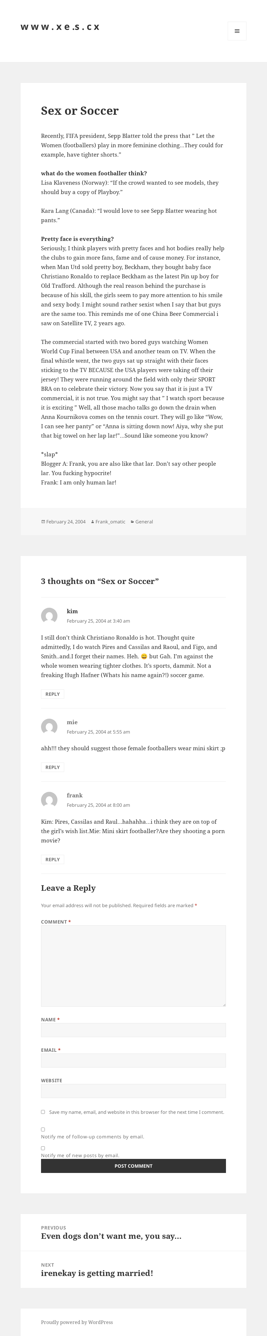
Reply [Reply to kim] (52, 694)
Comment (56, 922)
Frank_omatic (110, 521)
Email (51, 1050)
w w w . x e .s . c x (60, 26)
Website (51, 1080)
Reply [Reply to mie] (52, 767)
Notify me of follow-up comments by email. (92, 1136)
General (144, 521)
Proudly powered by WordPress (77, 1322)
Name (50, 1019)
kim (72, 611)
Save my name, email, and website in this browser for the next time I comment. (136, 1112)
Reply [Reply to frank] (52, 859)
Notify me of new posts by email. (80, 1155)
